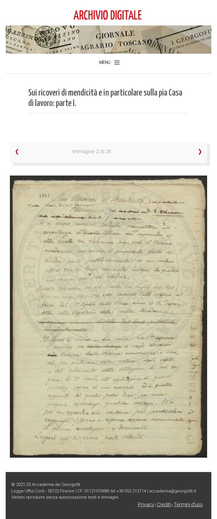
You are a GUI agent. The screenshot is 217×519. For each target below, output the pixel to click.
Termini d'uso (188, 504)
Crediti (164, 504)
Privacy (146, 504)
